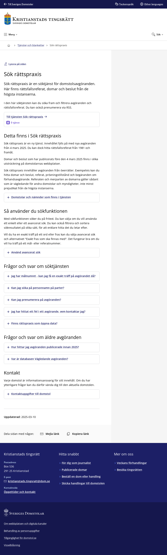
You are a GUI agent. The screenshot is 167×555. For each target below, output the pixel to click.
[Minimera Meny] (10, 34)
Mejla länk (49, 434)
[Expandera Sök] (157, 34)
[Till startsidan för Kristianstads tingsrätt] (39, 18)
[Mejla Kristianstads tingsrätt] (27, 481)
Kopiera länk (78, 434)
